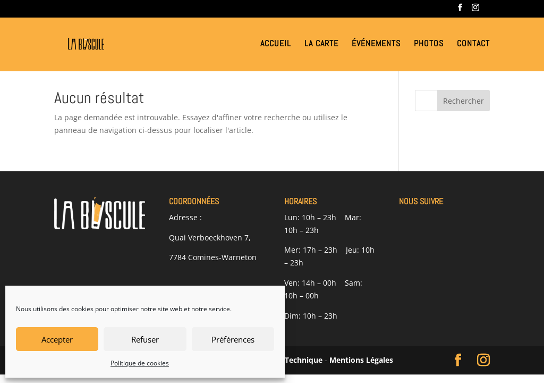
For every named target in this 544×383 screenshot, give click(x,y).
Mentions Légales (361, 360)
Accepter (57, 339)
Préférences (232, 339)
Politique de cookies (139, 363)
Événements (376, 44)
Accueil (275, 44)
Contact (473, 44)
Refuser (145, 339)
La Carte (321, 44)
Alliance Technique (288, 360)
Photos (429, 44)
